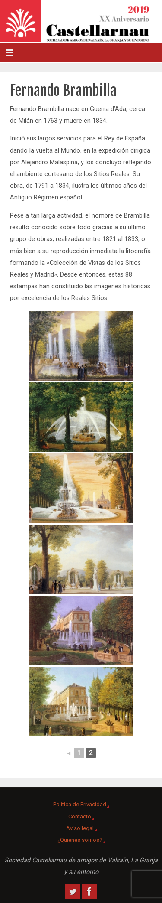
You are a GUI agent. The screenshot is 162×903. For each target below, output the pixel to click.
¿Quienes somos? (79, 840)
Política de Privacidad (79, 804)
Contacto (79, 816)
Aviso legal (80, 828)
